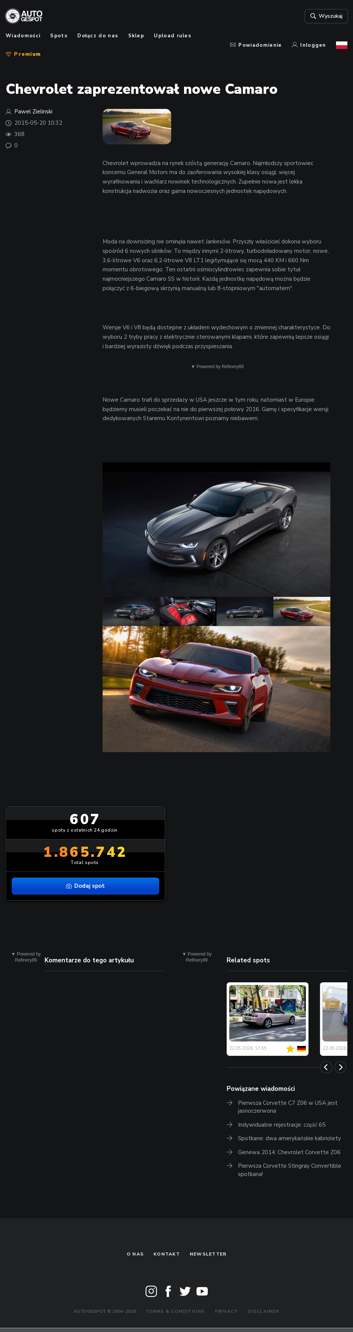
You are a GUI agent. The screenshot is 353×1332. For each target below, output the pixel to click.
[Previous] (326, 1067)
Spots (59, 35)
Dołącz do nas (97, 35)
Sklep (136, 35)
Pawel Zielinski (33, 111)
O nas (135, 1254)
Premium (23, 54)
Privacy (226, 1311)
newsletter (208, 1254)
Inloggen (309, 45)
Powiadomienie (256, 45)
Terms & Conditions (175, 1311)
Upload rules (172, 35)
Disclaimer (263, 1311)
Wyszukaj (324, 16)
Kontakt (166, 1254)
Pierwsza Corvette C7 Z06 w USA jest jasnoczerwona (288, 1107)
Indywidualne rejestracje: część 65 (281, 1125)
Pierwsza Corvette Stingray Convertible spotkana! (289, 1170)
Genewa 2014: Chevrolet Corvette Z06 (289, 1152)
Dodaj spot (85, 886)
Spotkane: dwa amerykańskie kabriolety (289, 1138)
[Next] (340, 1067)
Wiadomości (23, 35)
